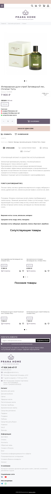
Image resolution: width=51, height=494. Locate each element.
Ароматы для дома (25, 142)
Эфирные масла (6, 399)
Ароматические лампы (9, 408)
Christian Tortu (36, 142)
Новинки (4, 425)
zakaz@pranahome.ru (11, 372)
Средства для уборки (9, 422)
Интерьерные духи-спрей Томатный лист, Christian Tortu (12, 312)
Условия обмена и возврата (11, 459)
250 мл (4, 265)
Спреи (43, 142)
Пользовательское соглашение (12, 456)
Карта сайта (32, 492)
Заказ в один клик (26, 128)
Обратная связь (6, 445)
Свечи (3, 397)
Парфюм (4, 413)
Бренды (16, 142)
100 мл (4, 104)
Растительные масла (8, 402)
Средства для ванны (8, 411)
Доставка (4, 437)
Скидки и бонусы (7, 448)
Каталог (10, 142)
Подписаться (43, 340)
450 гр (30, 265)
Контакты (4, 442)
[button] (24, 80)
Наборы (4, 419)
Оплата (3, 440)
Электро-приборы (7, 405)
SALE (3, 427)
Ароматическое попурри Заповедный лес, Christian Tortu (36, 259)
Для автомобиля (7, 394)
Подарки (4, 416)
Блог (2, 451)
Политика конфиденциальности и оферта (16, 454)
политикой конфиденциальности (21, 344)
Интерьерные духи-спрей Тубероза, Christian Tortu (38, 312)
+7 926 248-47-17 (9, 367)
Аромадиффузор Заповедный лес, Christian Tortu (12, 259)
